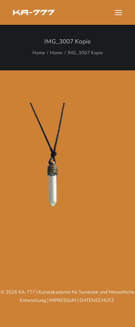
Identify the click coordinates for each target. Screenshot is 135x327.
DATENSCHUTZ (97, 300)
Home (38, 53)
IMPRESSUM (62, 300)
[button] (118, 12)
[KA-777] (34, 12)
